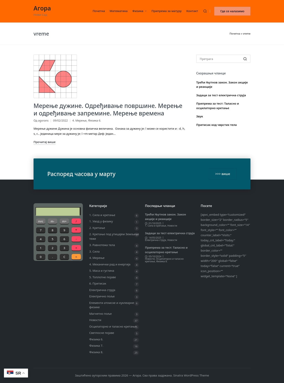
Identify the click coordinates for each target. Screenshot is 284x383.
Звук (199, 116)
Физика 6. (94, 120)
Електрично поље (102, 296)
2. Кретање (97, 228)
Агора (42, 8)
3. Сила (94, 251)
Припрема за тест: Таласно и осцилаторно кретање (217, 105)
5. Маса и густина (101, 271)
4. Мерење (79, 120)
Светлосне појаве (101, 333)
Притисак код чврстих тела (216, 125)
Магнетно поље (100, 314)
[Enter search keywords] (223, 59)
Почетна (235, 33)
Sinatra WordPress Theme (191, 375)
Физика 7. (96, 345)
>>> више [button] (222, 174)
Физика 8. (96, 352)
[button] (232, 11)
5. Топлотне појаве (102, 277)
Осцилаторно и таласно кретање (112, 326)
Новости (95, 320)
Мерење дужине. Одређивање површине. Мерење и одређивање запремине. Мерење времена (108, 109)
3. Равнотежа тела (102, 245)
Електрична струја (102, 290)
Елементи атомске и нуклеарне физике (111, 305)
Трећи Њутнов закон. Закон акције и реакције (222, 84)
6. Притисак (97, 283)
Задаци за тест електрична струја (221, 95)
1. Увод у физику (101, 221)
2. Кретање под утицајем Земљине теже (114, 236)
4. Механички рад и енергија (110, 264)
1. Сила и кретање (102, 215)
